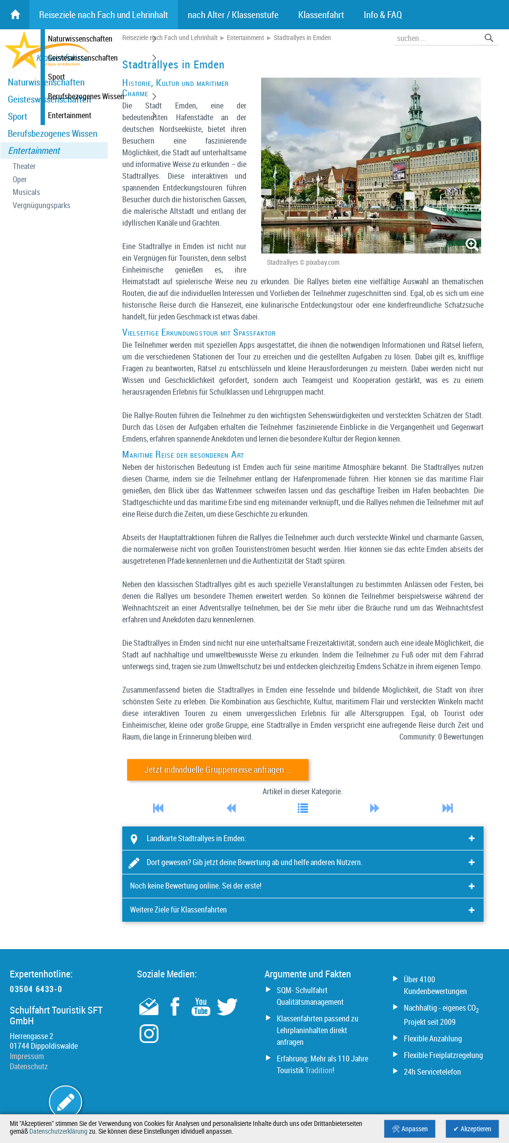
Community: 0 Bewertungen (441, 736)
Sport (17, 116)
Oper (20, 179)
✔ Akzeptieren (472, 1128)
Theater (24, 166)
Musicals (26, 192)
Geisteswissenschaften (49, 99)
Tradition (318, 1070)
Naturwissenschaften (46, 82)
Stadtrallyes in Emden (302, 37)
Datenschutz (29, 1066)
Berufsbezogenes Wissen (52, 133)
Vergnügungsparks (41, 205)
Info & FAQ (383, 14)
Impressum (27, 1056)
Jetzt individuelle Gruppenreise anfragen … (217, 769)
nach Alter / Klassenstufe (233, 14)
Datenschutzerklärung (58, 1131)
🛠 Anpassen (410, 1128)
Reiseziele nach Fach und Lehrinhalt (170, 37)
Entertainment (34, 150)
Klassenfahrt (321, 14)
